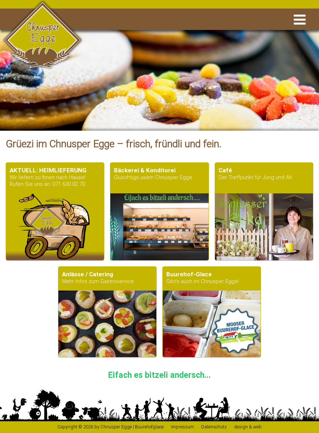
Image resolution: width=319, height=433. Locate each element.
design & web (248, 426)
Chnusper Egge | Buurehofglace (132, 426)
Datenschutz (214, 426)
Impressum (182, 426)
